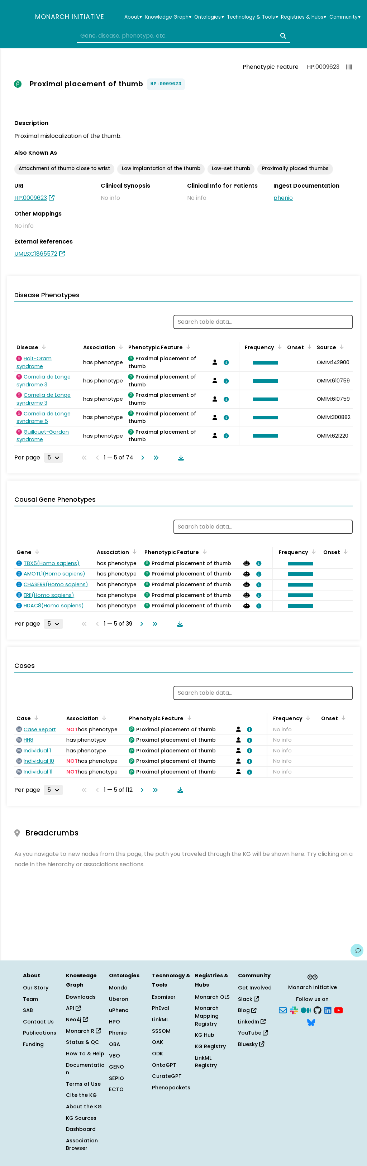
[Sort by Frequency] (278, 346)
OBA (114, 1044)
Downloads (81, 997)
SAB (28, 1010)
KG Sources (81, 1118)
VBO (114, 1055)
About (133, 17)
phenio (283, 198)
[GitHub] (317, 1010)
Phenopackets (171, 1087)
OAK (157, 1042)
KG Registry (210, 1046)
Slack (248, 999)
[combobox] (183, 36)
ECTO (116, 1089)
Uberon (118, 999)
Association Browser (82, 1144)
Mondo (118, 987)
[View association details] (225, 362)
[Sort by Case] (35, 717)
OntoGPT (164, 1065)
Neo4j (77, 1019)
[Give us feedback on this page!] (357, 950)
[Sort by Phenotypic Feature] (187, 346)
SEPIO (116, 1078)
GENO (116, 1066)
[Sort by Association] (119, 346)
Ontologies (209, 17)
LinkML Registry (206, 1061)
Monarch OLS (212, 997)
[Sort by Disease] (42, 346)
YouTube (253, 1032)
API (73, 1008)
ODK (157, 1053)
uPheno (119, 1010)
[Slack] (294, 1010)
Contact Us (38, 1021)
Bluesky (251, 1044)
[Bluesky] (311, 1021)
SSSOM (161, 1031)
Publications (39, 1032)
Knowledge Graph (168, 17)
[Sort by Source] (340, 346)
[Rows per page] (53, 458)
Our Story (35, 987)
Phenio (118, 1032)
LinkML (160, 1019)
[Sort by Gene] (36, 551)
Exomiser (164, 997)
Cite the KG (81, 1095)
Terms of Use (83, 1084)
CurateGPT (167, 1076)
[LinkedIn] (328, 1010)
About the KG (84, 1106)
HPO (114, 1021)
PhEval (160, 1008)
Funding (33, 1044)
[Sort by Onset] (308, 346)
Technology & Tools (252, 17)
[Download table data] (179, 458)
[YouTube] (338, 1010)
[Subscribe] (283, 1010)
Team (30, 999)
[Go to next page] (141, 458)
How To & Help (85, 1053)
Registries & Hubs (303, 17)
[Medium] (306, 1010)
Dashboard (81, 1129)
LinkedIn (252, 1021)
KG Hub (204, 1035)
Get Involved (255, 987)
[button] (264, 363)
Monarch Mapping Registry (207, 1015)
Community (345, 17)
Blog (247, 1010)
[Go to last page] (154, 458)
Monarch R (83, 1031)
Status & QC (82, 1042)
